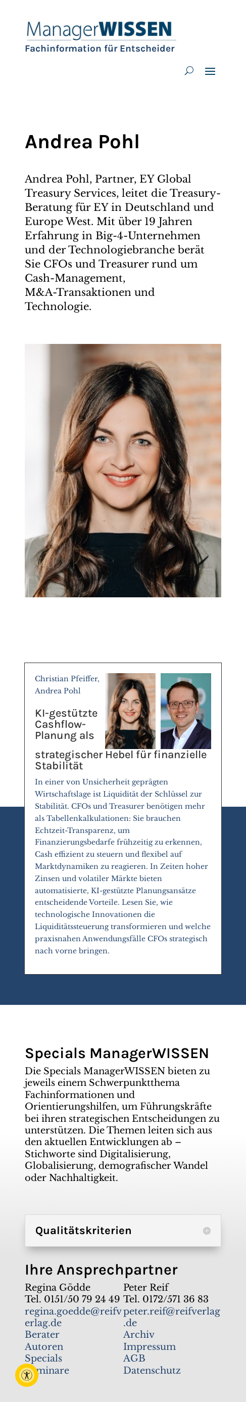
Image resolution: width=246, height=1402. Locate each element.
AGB (134, 1358)
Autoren (44, 1346)
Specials (43, 1358)
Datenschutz (152, 1370)
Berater (42, 1334)
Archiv (139, 1334)
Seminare (47, 1370)
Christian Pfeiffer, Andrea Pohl (123, 819)
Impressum (149, 1346)
